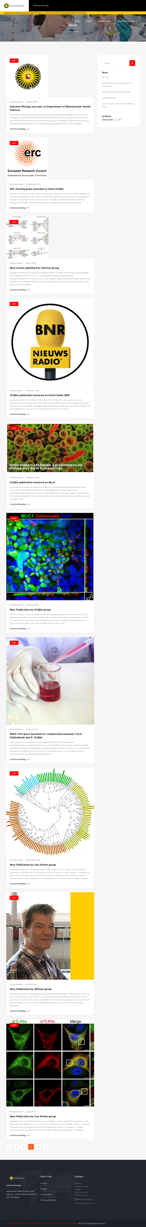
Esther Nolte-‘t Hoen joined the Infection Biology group (117, 84)
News (89, 21)
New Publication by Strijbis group (30, 610)
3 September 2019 (33, 184)
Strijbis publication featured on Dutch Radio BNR (40, 395)
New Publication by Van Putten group (33, 865)
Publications (105, 21)
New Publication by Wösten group (31, 989)
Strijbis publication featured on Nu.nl (32, 482)
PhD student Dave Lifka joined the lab (116, 92)
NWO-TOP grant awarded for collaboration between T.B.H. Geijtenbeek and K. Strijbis (46, 736)
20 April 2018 (31, 984)
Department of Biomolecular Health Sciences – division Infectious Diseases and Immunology (42, 1223)
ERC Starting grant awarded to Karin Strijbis (37, 189)
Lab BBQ (105, 77)
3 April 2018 (30, 1112)
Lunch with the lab (109, 98)
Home (77, 21)
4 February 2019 (32, 605)
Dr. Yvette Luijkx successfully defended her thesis (118, 105)
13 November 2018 (33, 860)
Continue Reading (19, 129)
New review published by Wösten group (34, 268)
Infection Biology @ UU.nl (84, 1203)
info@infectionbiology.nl (84, 1199)
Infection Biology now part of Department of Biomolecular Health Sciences (50, 108)
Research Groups (126, 21)
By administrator (16, 102)
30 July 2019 (31, 263)
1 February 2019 (32, 729)
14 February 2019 (32, 391)
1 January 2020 (32, 102)
